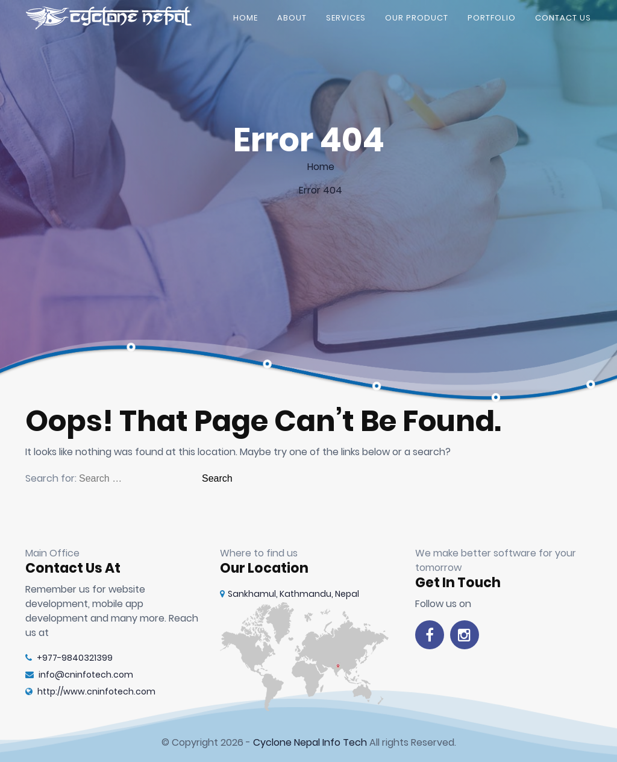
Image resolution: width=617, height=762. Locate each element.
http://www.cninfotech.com (90, 691)
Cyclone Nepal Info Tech (310, 742)
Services (346, 21)
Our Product (416, 21)
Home (245, 21)
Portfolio (492, 21)
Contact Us (563, 21)
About (292, 21)
